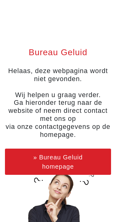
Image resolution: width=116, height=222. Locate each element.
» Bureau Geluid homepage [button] (58, 162)
